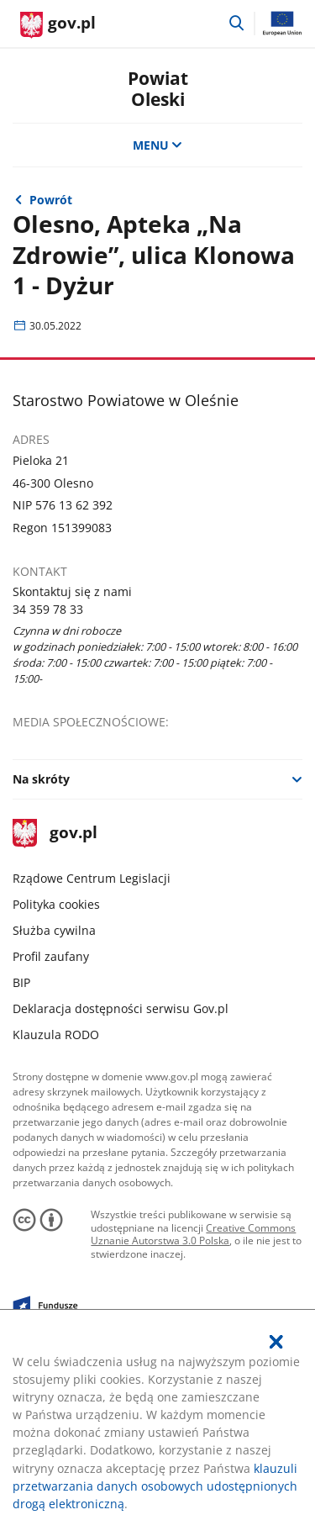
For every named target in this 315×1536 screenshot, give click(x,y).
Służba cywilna (54, 930)
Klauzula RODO (56, 1034)
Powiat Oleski (158, 88)
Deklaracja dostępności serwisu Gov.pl (120, 1008)
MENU (158, 145)
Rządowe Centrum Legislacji (92, 878)
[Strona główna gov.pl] (58, 25)
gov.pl (55, 833)
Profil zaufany (51, 956)
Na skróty (41, 779)
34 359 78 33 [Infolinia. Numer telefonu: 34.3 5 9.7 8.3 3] (48, 609)
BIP (21, 982)
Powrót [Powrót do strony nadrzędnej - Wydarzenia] (50, 200)
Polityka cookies (56, 904)
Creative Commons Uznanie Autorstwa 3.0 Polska (193, 1234)
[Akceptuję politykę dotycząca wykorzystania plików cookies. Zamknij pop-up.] (276, 1341)
